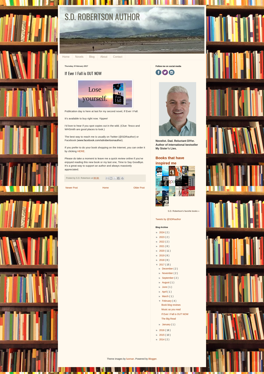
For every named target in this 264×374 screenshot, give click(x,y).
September (168, 278)
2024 (162, 232)
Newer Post (71, 187)
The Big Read (168, 318)
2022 (162, 241)
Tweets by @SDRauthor (168, 219)
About (103, 56)
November (167, 273)
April (164, 291)
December (167, 268)
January (166, 324)
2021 (162, 246)
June (165, 287)
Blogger (152, 358)
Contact (117, 56)
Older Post (139, 187)
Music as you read (171, 309)
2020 (162, 250)
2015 (162, 335)
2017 (162, 264)
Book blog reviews (171, 305)
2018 (162, 260)
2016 (162, 330)
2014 (162, 339)
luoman (130, 358)
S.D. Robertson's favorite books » (183, 211)
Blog (92, 56)
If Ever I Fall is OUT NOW (174, 314)
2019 (162, 255)
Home (66, 56)
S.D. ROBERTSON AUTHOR (102, 16)
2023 (162, 237)
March (165, 296)
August (166, 282)
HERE (81, 151)
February (167, 300)
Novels (79, 56)
